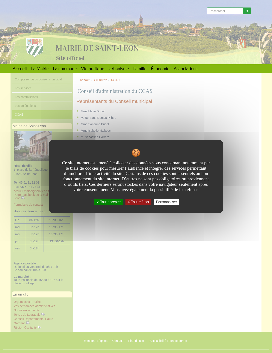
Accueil (20, 68)
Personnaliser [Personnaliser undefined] (166, 202)
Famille (140, 68)
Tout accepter (109, 202)
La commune (65, 68)
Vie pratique (92, 68)
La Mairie (40, 68)
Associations (186, 68)
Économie (160, 68)
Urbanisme (119, 68)
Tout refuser (138, 202)
